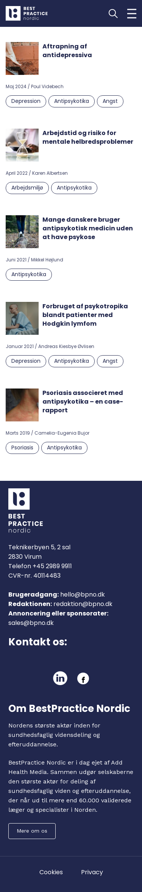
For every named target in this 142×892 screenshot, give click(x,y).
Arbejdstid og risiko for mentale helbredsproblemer (87, 137)
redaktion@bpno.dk (82, 604)
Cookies (51, 872)
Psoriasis (22, 447)
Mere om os (32, 831)
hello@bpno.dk (82, 594)
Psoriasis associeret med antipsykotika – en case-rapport (82, 402)
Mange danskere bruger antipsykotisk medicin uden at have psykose (87, 228)
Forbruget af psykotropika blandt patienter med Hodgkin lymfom (85, 315)
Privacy (92, 872)
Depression (26, 101)
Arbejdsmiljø (27, 187)
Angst (110, 101)
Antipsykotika (71, 101)
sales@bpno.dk (31, 622)
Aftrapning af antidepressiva (67, 50)
